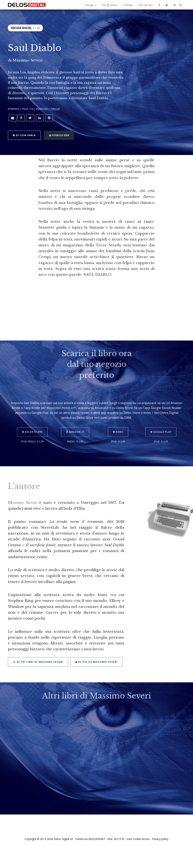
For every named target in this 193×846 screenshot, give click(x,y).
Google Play (161, 425)
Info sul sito (145, 5)
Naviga (90, 5)
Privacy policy (160, 839)
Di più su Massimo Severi (96, 655)
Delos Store (32, 425)
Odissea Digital (21, 27)
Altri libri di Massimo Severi (38, 655)
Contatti (128, 5)
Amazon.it (75, 425)
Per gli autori (109, 5)
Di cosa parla (24, 135)
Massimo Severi (27, 60)
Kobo (118, 425)
